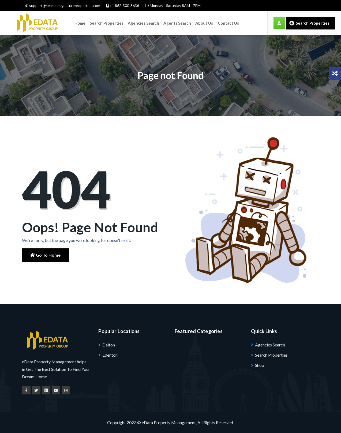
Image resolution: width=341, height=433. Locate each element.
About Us (204, 23)
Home (79, 23)
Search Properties (106, 23)
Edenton (110, 354)
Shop (259, 365)
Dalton (108, 344)
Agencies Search (143, 23)
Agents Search (177, 23)
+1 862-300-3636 (122, 5)
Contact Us (228, 23)
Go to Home (45, 254)
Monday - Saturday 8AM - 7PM (173, 5)
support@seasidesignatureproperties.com (62, 5)
